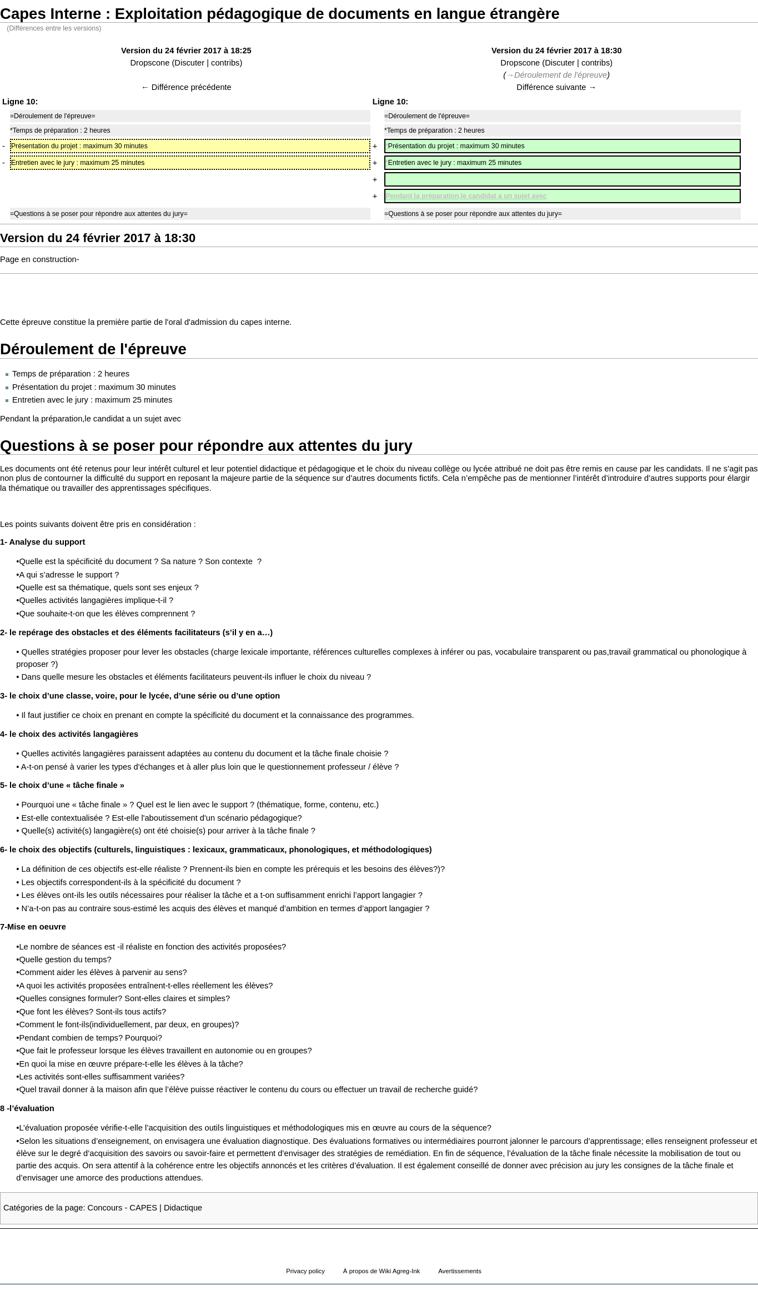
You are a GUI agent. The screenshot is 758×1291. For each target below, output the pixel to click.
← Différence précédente (186, 87)
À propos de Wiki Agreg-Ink (381, 1271)
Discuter (189, 62)
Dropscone (150, 62)
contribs (225, 62)
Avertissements (459, 1271)
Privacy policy (305, 1271)
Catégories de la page (43, 1207)
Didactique (183, 1207)
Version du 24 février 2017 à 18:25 (186, 50)
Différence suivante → (556, 87)
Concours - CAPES (122, 1207)
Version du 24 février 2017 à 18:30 (556, 50)
